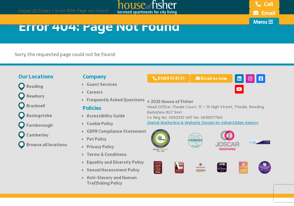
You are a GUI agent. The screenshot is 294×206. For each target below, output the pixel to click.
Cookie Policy (100, 123)
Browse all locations (46, 145)
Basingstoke (39, 115)
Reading (34, 86)
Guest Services (102, 84)
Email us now (211, 78)
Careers (95, 92)
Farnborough (39, 125)
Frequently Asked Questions (116, 100)
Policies (92, 108)
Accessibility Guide (106, 116)
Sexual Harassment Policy (113, 170)
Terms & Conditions (107, 154)
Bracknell (35, 106)
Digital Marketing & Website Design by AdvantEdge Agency (202, 122)
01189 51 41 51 (168, 78)
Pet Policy (97, 139)
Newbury (35, 96)
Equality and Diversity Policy (115, 162)
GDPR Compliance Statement (116, 131)
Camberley (37, 135)
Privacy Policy (100, 147)
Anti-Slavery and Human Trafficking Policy (112, 180)
